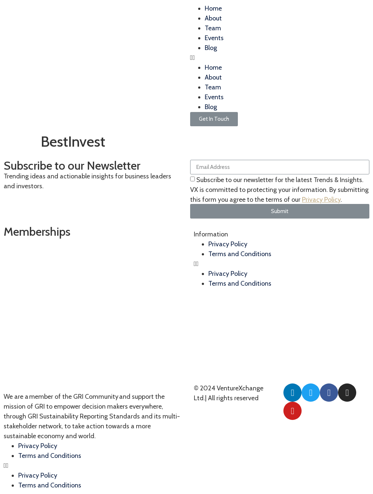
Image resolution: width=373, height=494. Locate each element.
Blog (211, 48)
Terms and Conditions (49, 456)
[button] (279, 58)
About (213, 18)
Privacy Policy (321, 200)
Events (214, 38)
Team (213, 28)
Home (213, 8)
